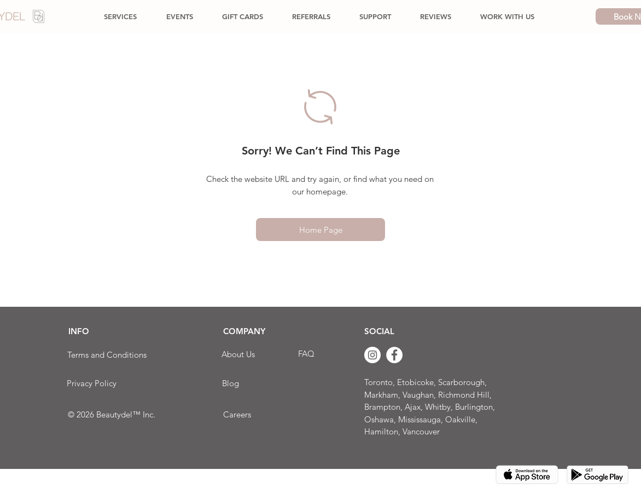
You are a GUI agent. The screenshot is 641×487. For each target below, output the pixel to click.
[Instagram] (372, 355)
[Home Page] (320, 229)
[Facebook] (394, 355)
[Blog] (230, 383)
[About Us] (238, 354)
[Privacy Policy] (91, 383)
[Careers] (237, 414)
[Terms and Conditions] (106, 354)
